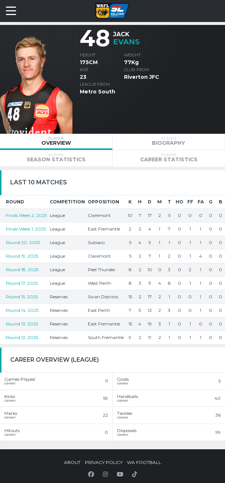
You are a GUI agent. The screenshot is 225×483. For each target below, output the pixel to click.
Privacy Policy (104, 462)
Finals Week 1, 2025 (26, 229)
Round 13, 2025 (22, 324)
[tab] (56, 142)
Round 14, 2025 (22, 310)
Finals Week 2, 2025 (26, 215)
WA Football (144, 462)
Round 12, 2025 (22, 337)
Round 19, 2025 (22, 256)
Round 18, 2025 (22, 269)
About (72, 462)
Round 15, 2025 (22, 296)
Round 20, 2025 (23, 242)
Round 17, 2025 (22, 283)
